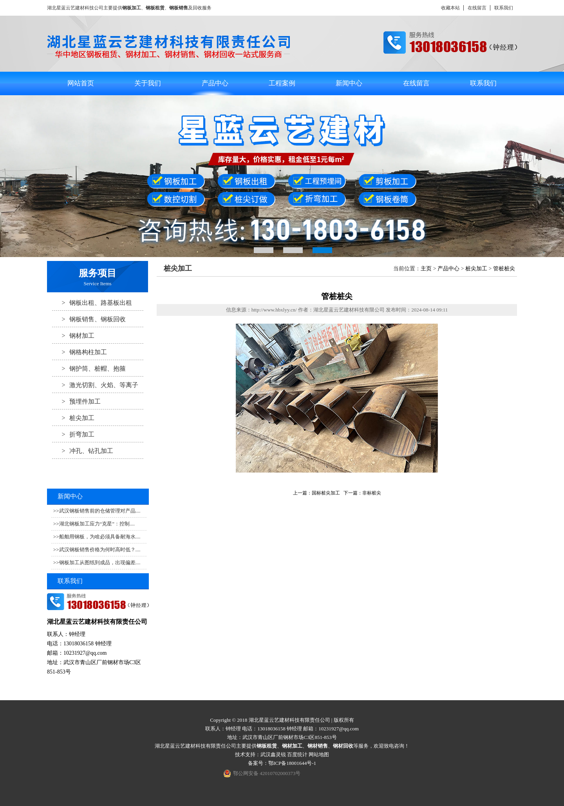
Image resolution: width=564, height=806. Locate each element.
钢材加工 (73, 335)
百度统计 (297, 754)
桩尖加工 (73, 417)
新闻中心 (349, 83)
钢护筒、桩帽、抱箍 (89, 368)
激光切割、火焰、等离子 (95, 384)
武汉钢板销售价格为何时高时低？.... (100, 549)
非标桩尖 (371, 493)
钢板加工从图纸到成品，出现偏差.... (100, 562)
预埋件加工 (76, 401)
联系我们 (503, 8)
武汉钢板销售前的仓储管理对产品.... (100, 511)
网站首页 (80, 83)
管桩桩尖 (504, 269)
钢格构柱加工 (79, 352)
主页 (426, 269)
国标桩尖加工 (326, 493)
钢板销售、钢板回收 (89, 319)
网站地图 (319, 754)
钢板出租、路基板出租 (92, 302)
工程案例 (282, 83)
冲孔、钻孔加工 (82, 450)
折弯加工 (73, 434)
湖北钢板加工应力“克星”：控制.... (97, 524)
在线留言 (477, 8)
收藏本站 (450, 8)
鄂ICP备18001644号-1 (292, 763)
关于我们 (147, 83)
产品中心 (215, 83)
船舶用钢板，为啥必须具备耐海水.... (100, 537)
